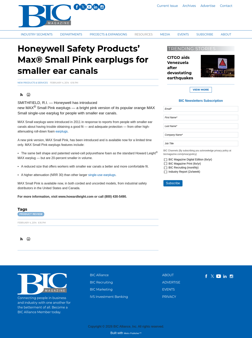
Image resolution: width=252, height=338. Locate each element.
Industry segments (37, 34)
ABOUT (168, 275)
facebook (206, 276)
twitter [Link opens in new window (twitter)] (83, 7)
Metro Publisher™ (133, 333)
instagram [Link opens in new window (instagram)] (102, 7)
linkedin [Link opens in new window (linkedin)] (96, 7)
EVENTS (168, 289)
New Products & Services (33, 82)
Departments (71, 34)
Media (165, 34)
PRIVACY (169, 297)
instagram (231, 276)
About (226, 34)
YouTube (219, 276)
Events (183, 34)
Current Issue (167, 6)
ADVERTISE (171, 282)
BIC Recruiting (101, 282)
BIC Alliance (99, 275)
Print (28, 94)
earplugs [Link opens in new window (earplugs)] (62, 131)
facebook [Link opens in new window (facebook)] (77, 7)
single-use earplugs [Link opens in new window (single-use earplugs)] (102, 175)
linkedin (225, 276)
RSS (21, 94)
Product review (31, 214)
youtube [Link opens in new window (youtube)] (89, 7)
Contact (226, 6)
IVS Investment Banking (109, 297)
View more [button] (201, 89)
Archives (189, 6)
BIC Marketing (101, 289)
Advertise (207, 6)
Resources (144, 34)
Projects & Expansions (108, 34)
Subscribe (204, 34)
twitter (212, 276)
